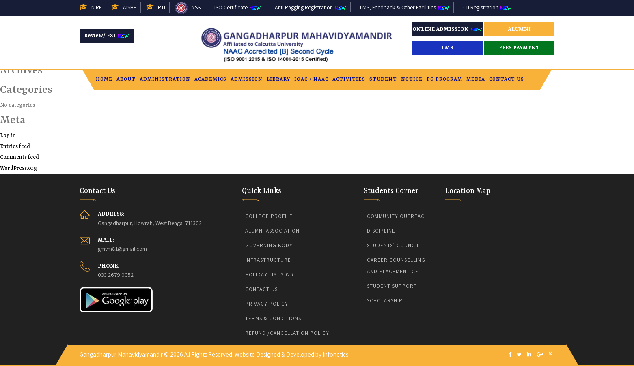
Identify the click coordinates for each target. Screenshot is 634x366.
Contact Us (506, 80)
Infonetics (335, 354)
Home (104, 80)
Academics (210, 80)
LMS (447, 48)
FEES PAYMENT (519, 48)
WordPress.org (18, 168)
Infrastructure (268, 260)
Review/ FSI (106, 35)
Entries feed (15, 146)
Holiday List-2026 (269, 274)
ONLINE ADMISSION (447, 29)
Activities (348, 80)
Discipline (381, 230)
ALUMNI (519, 29)
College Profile (269, 216)
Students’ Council (393, 245)
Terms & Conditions (273, 318)
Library (278, 80)
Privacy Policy (266, 303)
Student (383, 80)
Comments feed (19, 157)
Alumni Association (272, 230)
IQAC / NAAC (311, 80)
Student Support (392, 286)
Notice (412, 80)
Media (475, 80)
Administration (165, 80)
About (126, 80)
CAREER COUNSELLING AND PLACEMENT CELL (397, 266)
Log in (8, 136)
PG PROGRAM (444, 80)
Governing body (269, 245)
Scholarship (385, 300)
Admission (247, 80)
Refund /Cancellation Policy (287, 333)
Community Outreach (397, 216)
